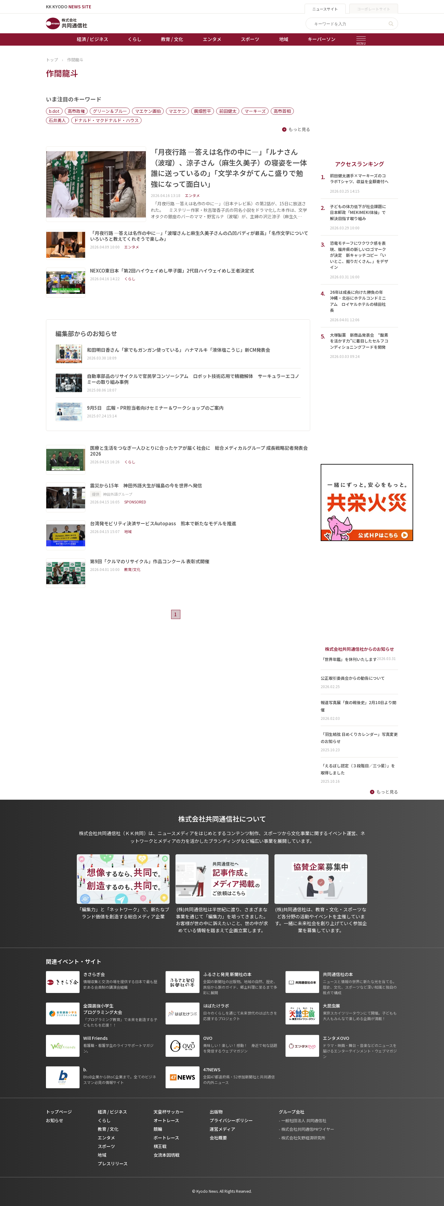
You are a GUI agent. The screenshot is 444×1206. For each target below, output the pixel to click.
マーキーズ (255, 111)
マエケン (177, 111)
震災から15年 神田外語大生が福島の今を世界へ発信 (146, 485)
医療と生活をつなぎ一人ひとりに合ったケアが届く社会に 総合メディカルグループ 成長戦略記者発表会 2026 (199, 451)
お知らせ (54, 1120)
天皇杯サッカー (169, 1112)
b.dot (54, 111)
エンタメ (212, 39)
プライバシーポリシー (231, 1120)
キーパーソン (321, 39)
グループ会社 (291, 1112)
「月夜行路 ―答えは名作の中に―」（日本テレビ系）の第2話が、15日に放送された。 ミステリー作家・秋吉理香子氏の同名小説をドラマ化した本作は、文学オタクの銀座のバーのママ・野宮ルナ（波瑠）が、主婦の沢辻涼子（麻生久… (229, 209)
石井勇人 (57, 120)
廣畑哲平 (202, 111)
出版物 (216, 1112)
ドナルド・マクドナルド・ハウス (106, 120)
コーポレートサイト (373, 8)
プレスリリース (113, 1163)
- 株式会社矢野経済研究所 (302, 1138)
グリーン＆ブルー (110, 111)
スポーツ (250, 39)
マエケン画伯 (148, 111)
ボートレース (166, 1137)
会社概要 (218, 1137)
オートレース (166, 1120)
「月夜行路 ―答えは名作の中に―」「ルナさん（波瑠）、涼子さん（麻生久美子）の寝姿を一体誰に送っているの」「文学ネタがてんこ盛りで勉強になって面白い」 (229, 167)
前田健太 (227, 111)
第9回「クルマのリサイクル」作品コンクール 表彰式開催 (149, 561)
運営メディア (222, 1129)
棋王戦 (160, 1146)
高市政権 (76, 111)
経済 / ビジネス (92, 39)
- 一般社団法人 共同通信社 (302, 1120)
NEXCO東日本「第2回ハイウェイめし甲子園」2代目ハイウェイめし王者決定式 (172, 271)
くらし (135, 39)
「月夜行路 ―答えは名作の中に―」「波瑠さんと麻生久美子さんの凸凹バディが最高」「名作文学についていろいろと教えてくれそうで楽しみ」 (199, 236)
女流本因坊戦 (166, 1155)
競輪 (158, 1129)
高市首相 (282, 111)
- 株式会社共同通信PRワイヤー (306, 1129)
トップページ (59, 1112)
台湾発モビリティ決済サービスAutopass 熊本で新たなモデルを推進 (163, 523)
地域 (283, 39)
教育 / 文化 (172, 39)
